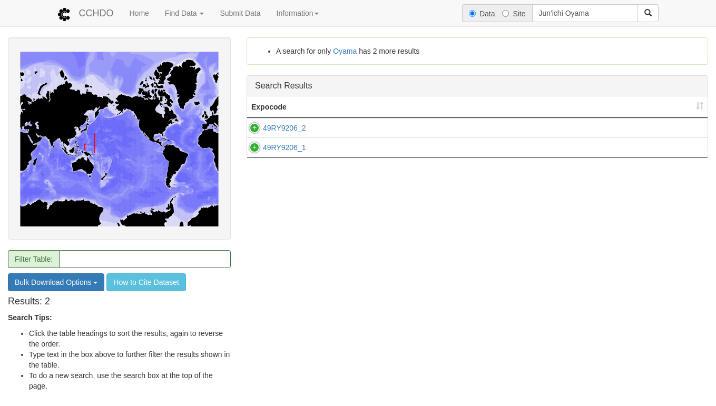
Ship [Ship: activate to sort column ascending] (380, 107)
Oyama (345, 51)
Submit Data (240, 13)
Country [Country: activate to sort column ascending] (454, 107)
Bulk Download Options (56, 282)
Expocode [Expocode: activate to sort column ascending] (269, 107)
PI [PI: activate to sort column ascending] (621, 107)
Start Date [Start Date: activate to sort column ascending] (513, 107)
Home (139, 13)
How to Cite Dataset (146, 282)
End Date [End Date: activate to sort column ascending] (574, 107)
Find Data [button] (184, 13)
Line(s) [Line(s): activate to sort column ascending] (327, 107)
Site (513, 13)
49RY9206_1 (273, 152)
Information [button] (298, 13)
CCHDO (96, 13)
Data (482, 13)
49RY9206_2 (273, 128)
